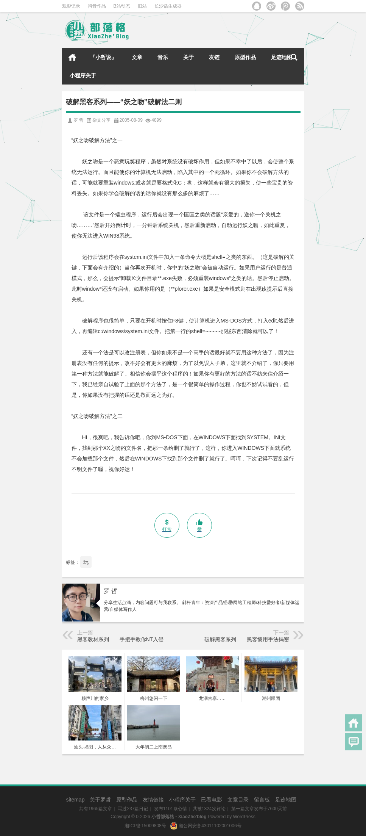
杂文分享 (101, 120)
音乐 (162, 57)
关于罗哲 (100, 800)
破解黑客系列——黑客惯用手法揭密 (246, 639)
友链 (214, 57)
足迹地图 (281, 57)
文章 (137, 57)
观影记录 (71, 6)
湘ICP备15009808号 (145, 825)
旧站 (142, 6)
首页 (72, 57)
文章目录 (238, 800)
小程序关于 (83, 75)
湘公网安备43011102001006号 (205, 826)
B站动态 (122, 6)
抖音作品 (97, 6)
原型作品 (245, 57)
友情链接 (153, 800)
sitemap (75, 800)
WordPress (244, 816)
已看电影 (211, 800)
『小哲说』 (103, 57)
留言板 (262, 800)
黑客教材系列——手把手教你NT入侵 (120, 639)
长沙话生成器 (168, 6)
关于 (188, 57)
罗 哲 (110, 591)
